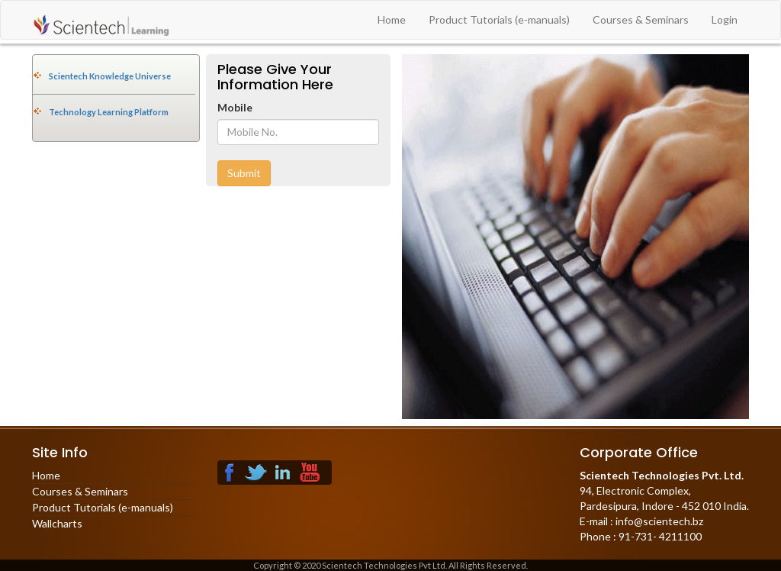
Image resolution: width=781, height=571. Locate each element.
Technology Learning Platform (109, 112)
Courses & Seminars (641, 19)
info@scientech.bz (658, 521)
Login (725, 19)
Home (392, 19)
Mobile (234, 107)
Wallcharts (57, 523)
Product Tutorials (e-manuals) (499, 19)
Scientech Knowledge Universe (110, 76)
